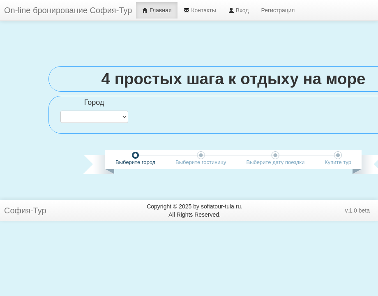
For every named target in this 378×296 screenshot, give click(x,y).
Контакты (200, 10)
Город (94, 102)
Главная (156, 10)
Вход (238, 10)
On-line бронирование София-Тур (68, 10)
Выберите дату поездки (275, 162)
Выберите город (135, 162)
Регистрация (278, 10)
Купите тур (338, 162)
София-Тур (25, 210)
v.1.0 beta (357, 210)
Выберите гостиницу (200, 162)
